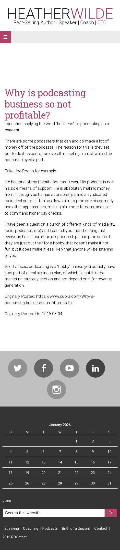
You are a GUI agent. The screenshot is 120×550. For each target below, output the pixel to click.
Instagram (56, 389)
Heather (60, 13)
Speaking (11, 528)
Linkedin (95, 368)
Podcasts (50, 528)
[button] (5, 37)
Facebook (43, 368)
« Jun (6, 501)
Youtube (69, 368)
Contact (100, 528)
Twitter (17, 368)
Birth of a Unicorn (76, 528)
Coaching (30, 528)
